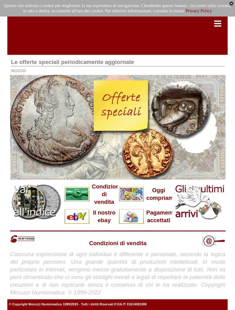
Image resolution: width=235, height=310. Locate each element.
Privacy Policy (199, 10)
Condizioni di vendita (106, 194)
